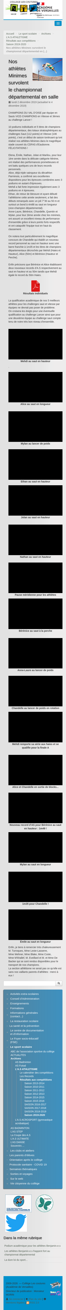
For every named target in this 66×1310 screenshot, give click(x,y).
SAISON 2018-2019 (35, 1111)
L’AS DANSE (18, 1142)
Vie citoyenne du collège (25, 1183)
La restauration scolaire (24, 1021)
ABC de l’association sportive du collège (32, 1051)
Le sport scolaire (28, 33)
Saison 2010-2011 (34, 1086)
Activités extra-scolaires (24, 993)
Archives (46, 33)
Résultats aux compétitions (21, 40)
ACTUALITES (18, 1055)
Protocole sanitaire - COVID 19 (28, 1164)
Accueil (10, 33)
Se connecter (14, 1299)
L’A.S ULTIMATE (20, 1138)
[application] (35, 344)
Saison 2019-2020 (16, 44)
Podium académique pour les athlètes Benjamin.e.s (32, 1245)
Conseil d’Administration (24, 998)
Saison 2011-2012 (34, 1090)
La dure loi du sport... (16, 1259)
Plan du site (34, 1299)
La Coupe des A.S (20, 1135)
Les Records (27, 1076)
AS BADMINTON (20, 1128)
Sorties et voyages (21, 1173)
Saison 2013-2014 (34, 1083)
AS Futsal (20, 1065)
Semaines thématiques (23, 1169)
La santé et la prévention (24, 1025)
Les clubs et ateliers (22, 1150)
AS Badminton (23, 1062)
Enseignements (19, 1003)
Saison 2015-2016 (34, 1100)
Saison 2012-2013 (34, 1093)
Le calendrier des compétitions (36, 1072)
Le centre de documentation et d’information (27, 1032)
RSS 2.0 (32, 1302)
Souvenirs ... (17, 1145)
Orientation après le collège (26, 1159)
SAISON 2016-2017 (35, 1104)
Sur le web (16, 1178)
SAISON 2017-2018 (35, 1108)
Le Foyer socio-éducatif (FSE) (24, 1040)
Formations (17, 1008)
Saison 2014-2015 (34, 1097)
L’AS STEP (17, 1131)
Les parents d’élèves (22, 1155)
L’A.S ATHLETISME (17, 37)
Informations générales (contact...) (24, 1014)
